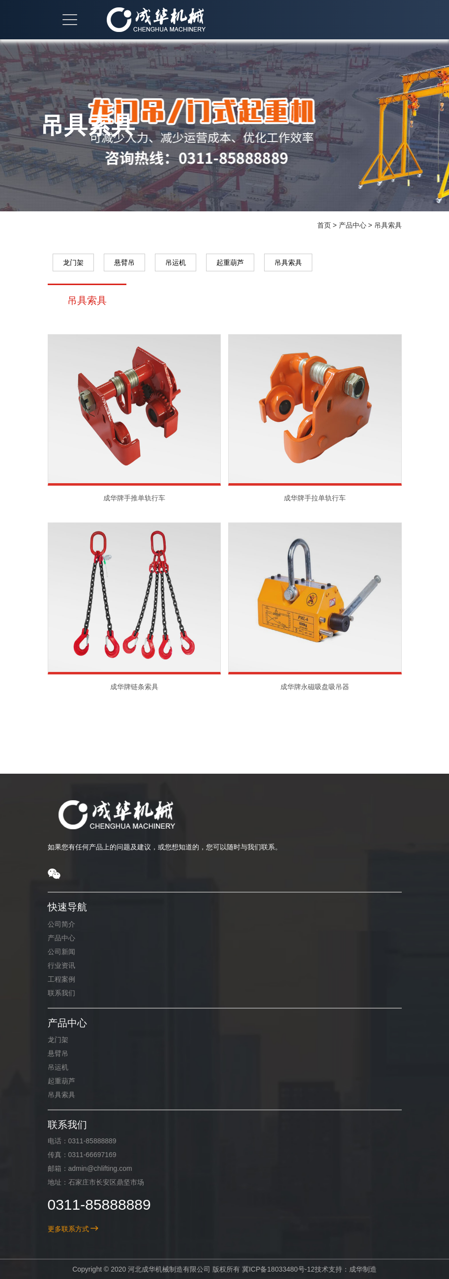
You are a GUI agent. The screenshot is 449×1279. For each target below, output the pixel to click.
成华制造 (356, 1269)
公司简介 (54, 924)
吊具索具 (388, 225)
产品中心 (352, 225)
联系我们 (54, 993)
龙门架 (73, 262)
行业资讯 (54, 965)
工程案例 (54, 979)
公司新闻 (54, 952)
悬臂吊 (124, 262)
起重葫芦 (230, 262)
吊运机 (175, 262)
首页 (324, 225)
